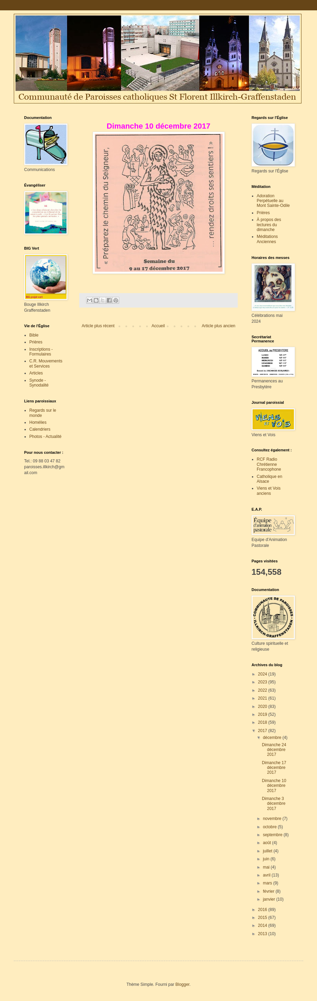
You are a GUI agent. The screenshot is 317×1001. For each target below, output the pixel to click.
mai (267, 867)
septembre (273, 834)
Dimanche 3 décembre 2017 (273, 803)
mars (268, 883)
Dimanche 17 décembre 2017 (274, 767)
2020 (263, 706)
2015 (263, 917)
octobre (270, 826)
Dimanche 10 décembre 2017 (274, 785)
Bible (34, 335)
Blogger (182, 984)
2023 (263, 682)
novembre (273, 818)
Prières (35, 342)
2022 (263, 690)
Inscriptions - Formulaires (41, 352)
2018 (263, 722)
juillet (268, 851)
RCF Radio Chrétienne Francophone (269, 464)
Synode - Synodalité (39, 383)
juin (266, 859)
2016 (263, 909)
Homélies (38, 422)
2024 (263, 674)
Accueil (158, 325)
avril (267, 875)
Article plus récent (98, 325)
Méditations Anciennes (267, 239)
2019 (263, 714)
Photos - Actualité (45, 436)
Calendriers (39, 429)
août (267, 842)
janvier (269, 899)
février (269, 891)
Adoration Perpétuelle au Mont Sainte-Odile (273, 200)
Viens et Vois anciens (268, 491)
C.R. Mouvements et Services (45, 363)
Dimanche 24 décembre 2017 (274, 749)
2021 (263, 698)
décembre (273, 737)
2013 (263, 933)
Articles (36, 373)
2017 (263, 730)
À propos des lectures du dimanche (269, 224)
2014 (263, 925)
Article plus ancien (218, 325)
